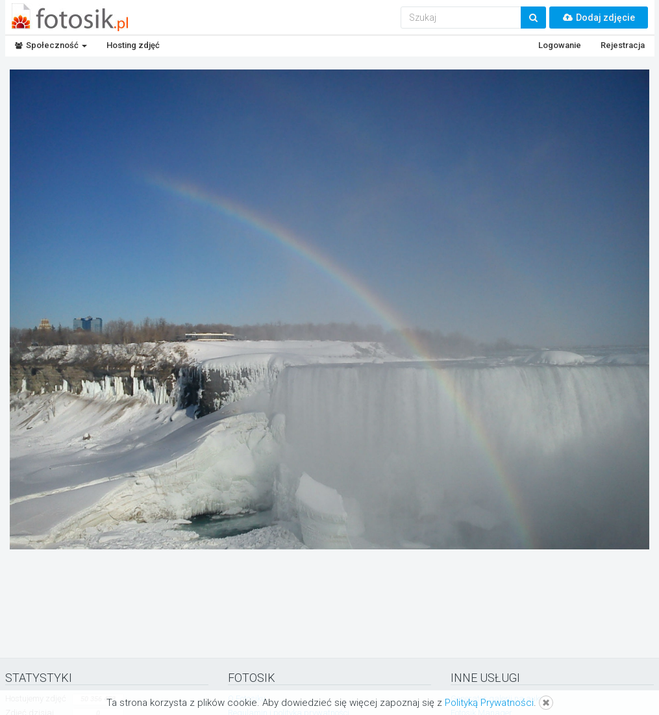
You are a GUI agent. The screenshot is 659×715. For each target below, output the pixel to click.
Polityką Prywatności (489, 703)
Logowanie (559, 45)
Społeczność (51, 45)
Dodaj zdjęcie (598, 17)
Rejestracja (623, 45)
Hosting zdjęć (133, 45)
